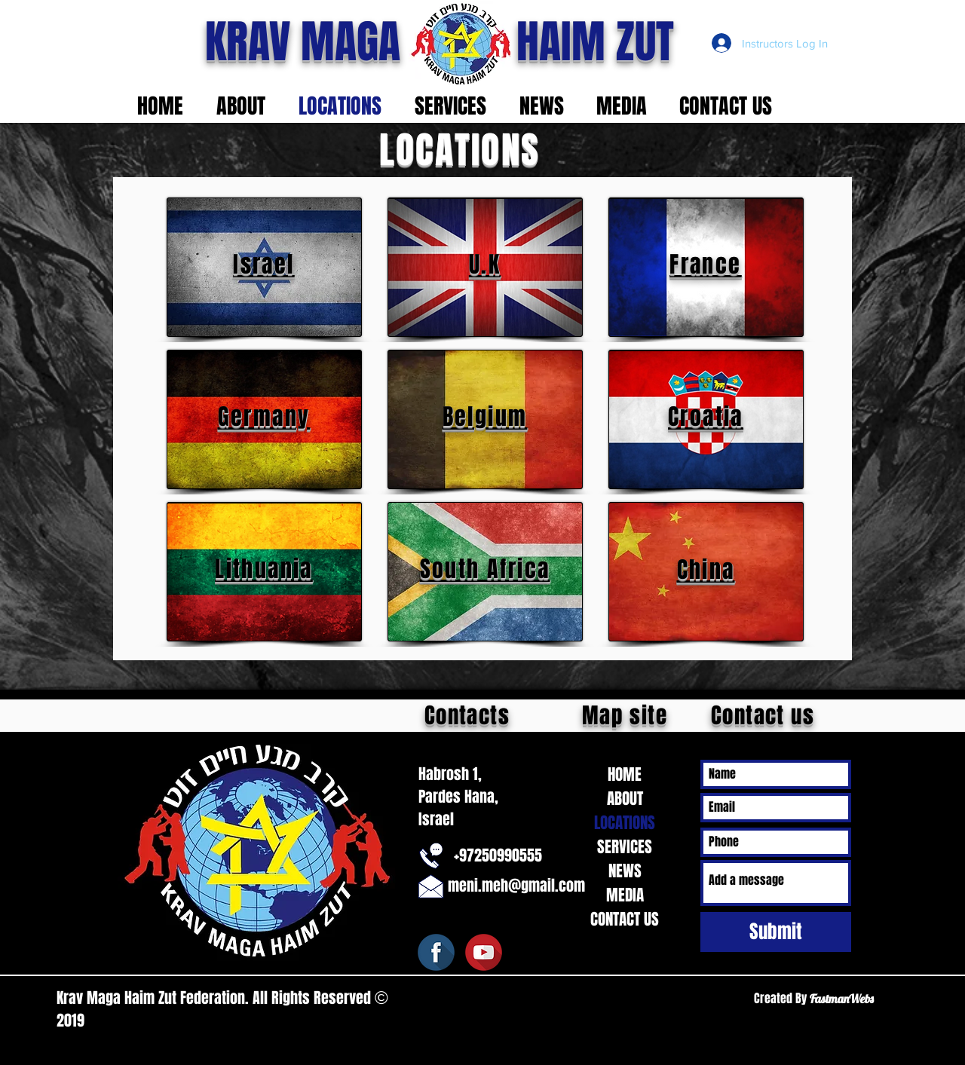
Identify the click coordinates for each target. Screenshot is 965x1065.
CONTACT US (624, 919)
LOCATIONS (624, 822)
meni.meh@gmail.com (516, 885)
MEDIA (625, 895)
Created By (782, 998)
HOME (625, 774)
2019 (72, 1020)
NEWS (625, 871)
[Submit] (775, 932)
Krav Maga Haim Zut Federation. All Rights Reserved (216, 998)
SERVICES (624, 846)
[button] (246, 106)
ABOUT (625, 798)
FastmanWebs (842, 998)
